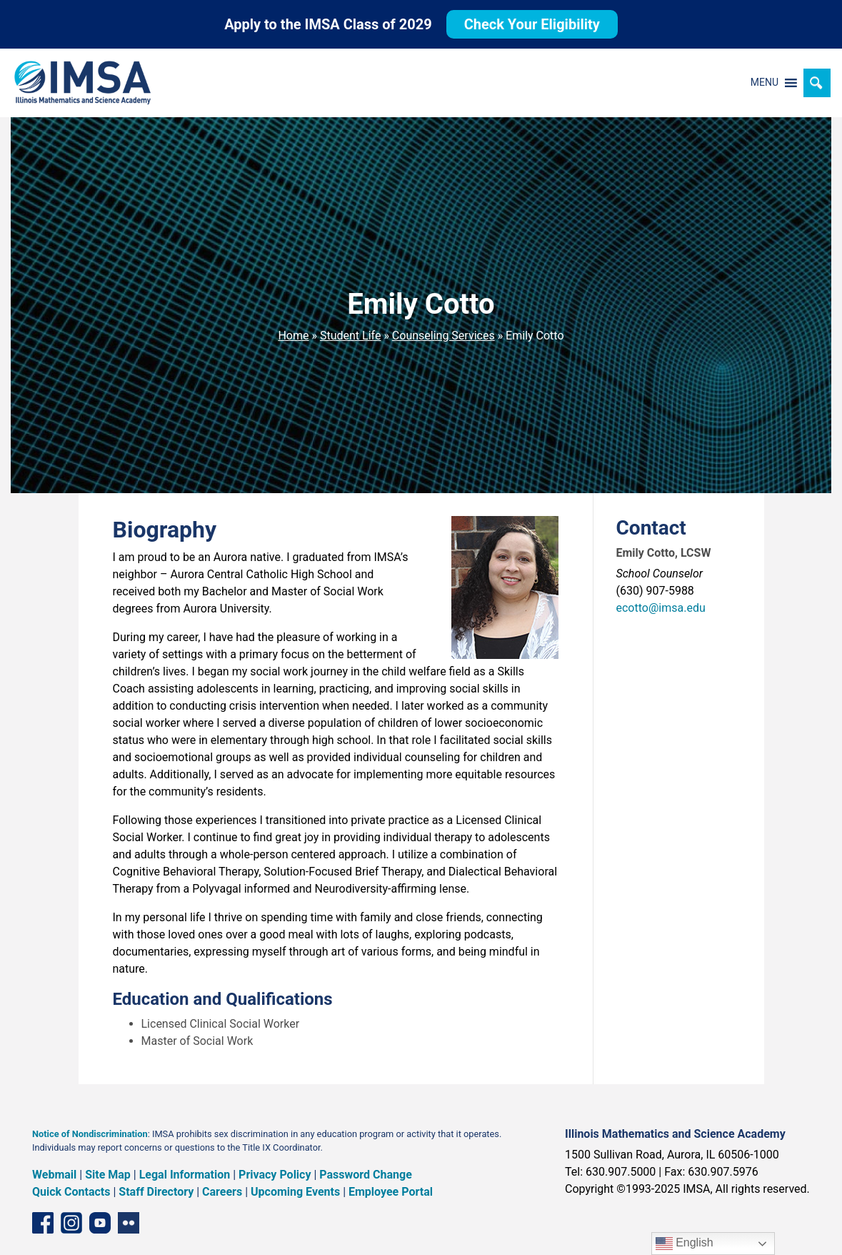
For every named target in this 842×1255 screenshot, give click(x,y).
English (684, 1243)
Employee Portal (391, 1192)
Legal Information (185, 1174)
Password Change (365, 1174)
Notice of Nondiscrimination (90, 1133)
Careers (222, 1192)
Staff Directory (156, 1192)
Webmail (54, 1174)
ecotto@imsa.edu (661, 608)
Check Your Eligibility (532, 24)
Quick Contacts (71, 1192)
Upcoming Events (295, 1192)
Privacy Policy (275, 1174)
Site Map (108, 1174)
